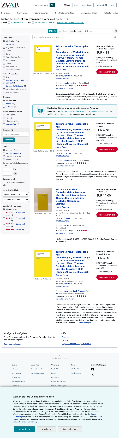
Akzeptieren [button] (24, 429)
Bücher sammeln (41, 13)
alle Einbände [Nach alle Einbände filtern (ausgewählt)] (10, 100)
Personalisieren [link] (69, 429)
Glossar (65, 340)
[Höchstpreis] (7, 174)
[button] (115, 37)
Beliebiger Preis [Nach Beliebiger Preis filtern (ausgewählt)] (10, 150)
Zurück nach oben (59, 358)
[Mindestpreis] (7, 169)
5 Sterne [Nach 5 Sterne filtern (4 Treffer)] (14, 230)
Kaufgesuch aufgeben (12, 344)
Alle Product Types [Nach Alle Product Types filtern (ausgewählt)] (12, 41)
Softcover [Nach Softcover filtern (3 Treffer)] (9, 107)
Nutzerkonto (87, 5)
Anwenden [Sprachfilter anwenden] (9, 140)
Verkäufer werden (111, 13)
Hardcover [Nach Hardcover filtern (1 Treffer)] (9, 103)
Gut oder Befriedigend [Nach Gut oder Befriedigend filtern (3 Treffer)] (14, 86)
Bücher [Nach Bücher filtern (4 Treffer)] (8, 44)
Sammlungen (22, 13)
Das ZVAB (54, 369)
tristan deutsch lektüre (45, 22)
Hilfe (113, 5)
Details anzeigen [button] (84, 323)
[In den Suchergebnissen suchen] (75, 37)
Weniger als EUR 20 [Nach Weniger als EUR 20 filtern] (12, 153)
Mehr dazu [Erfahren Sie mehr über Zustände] (14, 74)
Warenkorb (15, 386)
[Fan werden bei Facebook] (92, 369)
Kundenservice (76, 373)
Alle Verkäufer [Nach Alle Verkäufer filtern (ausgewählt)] (11, 209)
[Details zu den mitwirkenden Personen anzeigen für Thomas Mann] (62, 70)
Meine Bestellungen (18, 381)
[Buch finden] (52, 5)
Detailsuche (5, 13)
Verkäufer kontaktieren (65, 88)
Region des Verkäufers (12, 194)
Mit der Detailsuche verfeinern (70, 22)
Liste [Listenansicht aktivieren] (52, 31)
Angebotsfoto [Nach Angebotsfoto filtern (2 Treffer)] (11, 124)
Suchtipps (66, 337)
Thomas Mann (78, 111)
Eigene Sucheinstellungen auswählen (76, 344)
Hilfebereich (75, 369)
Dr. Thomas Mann (95, 111)
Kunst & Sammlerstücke (64, 13)
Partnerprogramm (37, 373)
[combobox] (41, 5)
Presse (53, 373)
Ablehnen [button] (46, 429)
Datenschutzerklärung (58, 381)
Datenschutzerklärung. (28, 422)
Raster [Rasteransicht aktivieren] (63, 31)
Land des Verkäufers (12, 200)
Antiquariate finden (89, 13)
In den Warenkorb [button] (107, 72)
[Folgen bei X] (92, 375)
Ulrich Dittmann (65, 111)
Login (76, 5)
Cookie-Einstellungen (58, 386)
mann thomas (17, 22)
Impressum (55, 377)
